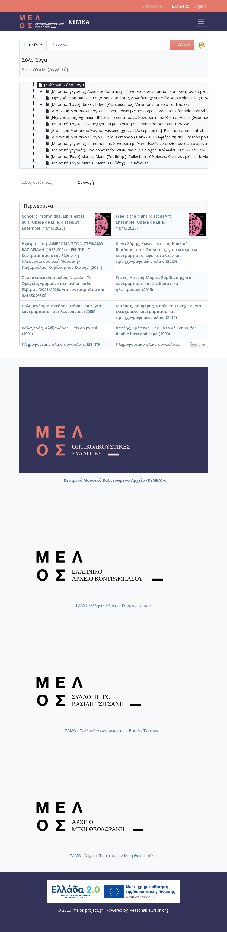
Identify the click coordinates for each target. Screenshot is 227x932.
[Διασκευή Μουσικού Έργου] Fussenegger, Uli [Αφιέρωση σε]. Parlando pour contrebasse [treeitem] (128, 130)
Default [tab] (33, 44)
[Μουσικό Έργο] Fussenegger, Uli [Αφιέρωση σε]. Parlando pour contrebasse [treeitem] (116, 124)
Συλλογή (182, 44)
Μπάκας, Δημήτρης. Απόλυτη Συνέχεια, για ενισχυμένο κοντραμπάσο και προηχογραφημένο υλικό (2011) (158, 311)
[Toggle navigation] (201, 22)
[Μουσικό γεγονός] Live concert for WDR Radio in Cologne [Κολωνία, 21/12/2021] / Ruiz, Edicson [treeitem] (134, 150)
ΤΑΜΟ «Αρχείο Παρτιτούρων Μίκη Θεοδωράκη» (113, 855)
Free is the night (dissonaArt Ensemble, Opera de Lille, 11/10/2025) (143, 222)
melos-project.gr (88, 910)
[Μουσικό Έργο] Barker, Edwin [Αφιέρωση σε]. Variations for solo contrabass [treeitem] (116, 104)
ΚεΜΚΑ (79, 21)
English (199, 6)
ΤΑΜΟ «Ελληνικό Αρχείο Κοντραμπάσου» (113, 605)
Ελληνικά (180, 6)
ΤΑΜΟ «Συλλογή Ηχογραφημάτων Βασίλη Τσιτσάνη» (114, 730)
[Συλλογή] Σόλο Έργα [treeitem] (60, 85)
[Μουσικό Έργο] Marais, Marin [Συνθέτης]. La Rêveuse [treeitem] (96, 163)
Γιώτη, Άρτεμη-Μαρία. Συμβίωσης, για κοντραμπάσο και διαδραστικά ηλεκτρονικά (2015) (153, 283)
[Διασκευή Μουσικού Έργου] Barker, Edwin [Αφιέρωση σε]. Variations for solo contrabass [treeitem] (128, 111)
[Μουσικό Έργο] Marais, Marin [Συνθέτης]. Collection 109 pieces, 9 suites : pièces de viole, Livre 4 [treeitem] (134, 156)
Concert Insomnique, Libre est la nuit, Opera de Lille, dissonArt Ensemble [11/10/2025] (53, 222)
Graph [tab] (59, 44)
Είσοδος (152, 6)
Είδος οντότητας (36, 182)
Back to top (212, 917)
